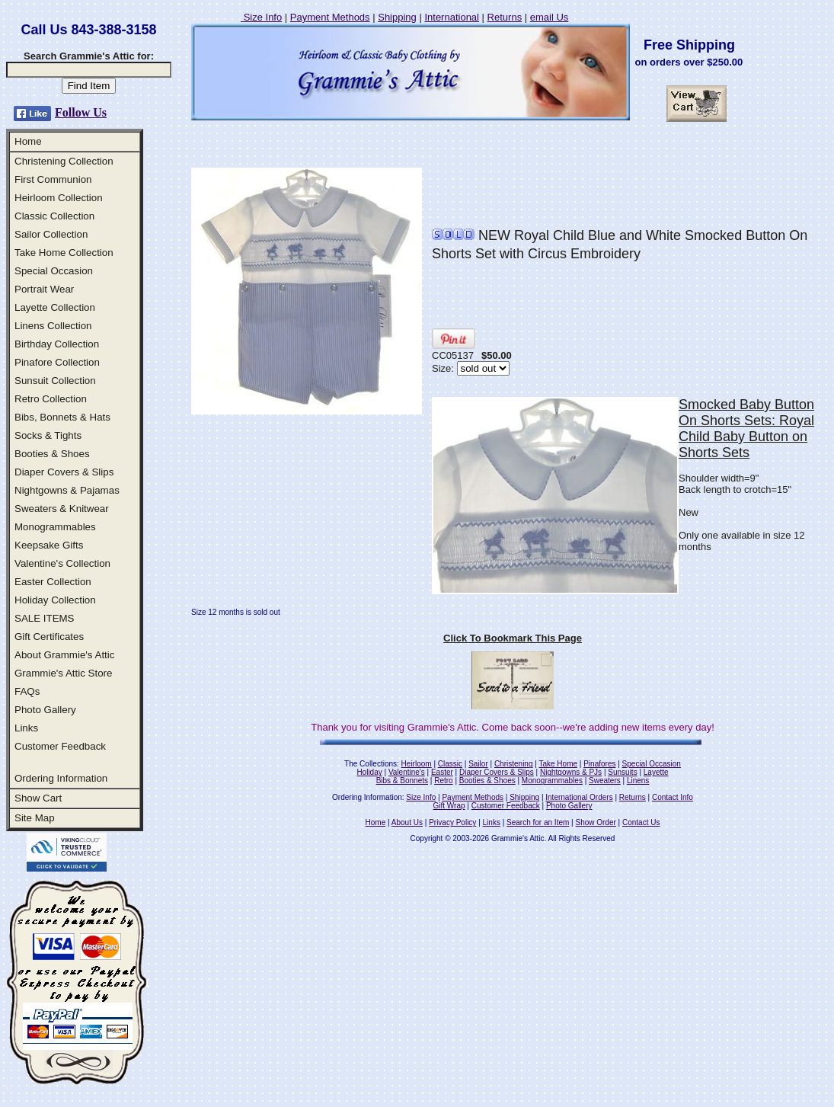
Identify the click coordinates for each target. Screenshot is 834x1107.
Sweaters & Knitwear (61, 508)
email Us (549, 17)
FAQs (27, 691)
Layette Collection (54, 307)
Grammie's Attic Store (63, 673)
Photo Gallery (45, 709)
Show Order (595, 822)
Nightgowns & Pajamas (67, 490)
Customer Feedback (60, 746)
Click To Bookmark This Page (512, 638)
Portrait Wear (44, 289)
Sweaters (605, 780)
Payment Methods (330, 17)
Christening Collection (63, 161)
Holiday (369, 772)
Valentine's (406, 772)
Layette (656, 772)
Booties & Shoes (52, 453)
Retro (443, 780)
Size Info (261, 17)
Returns (504, 17)
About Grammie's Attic (64, 655)
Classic (450, 764)
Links (26, 728)
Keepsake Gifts (48, 545)
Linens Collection (53, 325)
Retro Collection (50, 399)
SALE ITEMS (44, 618)
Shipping (397, 17)
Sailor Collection (51, 234)
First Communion (52, 179)
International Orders (578, 797)
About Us (407, 822)
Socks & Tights (47, 435)
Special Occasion (53, 271)
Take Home (557, 764)
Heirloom (416, 764)
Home (28, 141)
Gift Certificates (49, 636)
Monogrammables (55, 527)
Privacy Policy (452, 822)
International (451, 17)
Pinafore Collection (57, 362)
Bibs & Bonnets (402, 780)
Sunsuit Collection (55, 380)
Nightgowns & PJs (571, 772)
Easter (442, 772)
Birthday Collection (56, 344)
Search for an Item (537, 822)
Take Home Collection (63, 252)
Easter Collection (52, 581)
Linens (638, 780)
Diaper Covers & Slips (63, 472)
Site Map (34, 818)
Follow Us (81, 112)
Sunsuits (622, 772)
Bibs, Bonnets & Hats (62, 417)
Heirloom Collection (58, 197)
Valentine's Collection (62, 563)
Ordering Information (60, 778)
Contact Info (672, 797)
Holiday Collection (55, 600)
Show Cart (38, 798)
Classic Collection (54, 216)
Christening (513, 764)
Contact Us (641, 822)
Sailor (478, 764)
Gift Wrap (449, 805)
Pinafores (599, 764)
